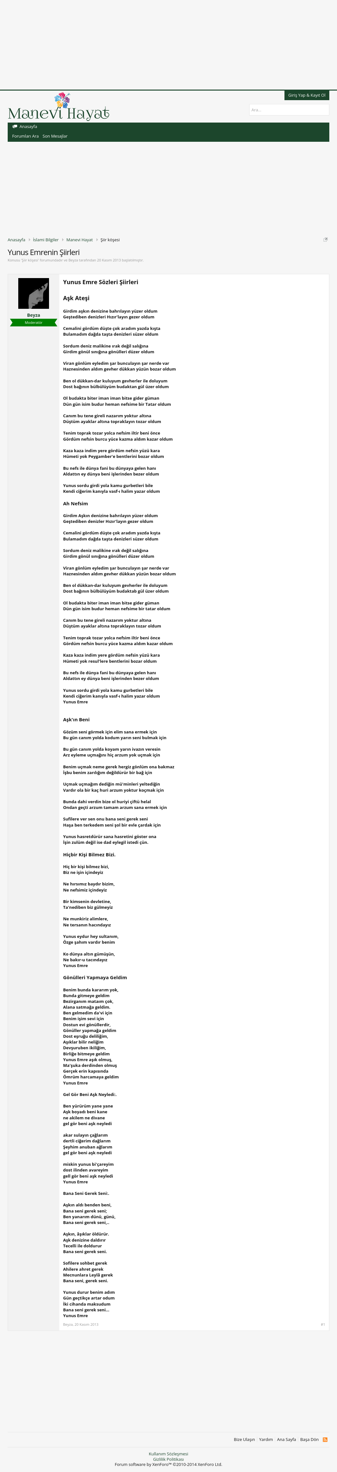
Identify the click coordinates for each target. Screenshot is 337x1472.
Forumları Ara (25, 136)
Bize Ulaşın (244, 1439)
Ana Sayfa (286, 1439)
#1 (323, 1324)
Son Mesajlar (55, 136)
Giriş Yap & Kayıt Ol (306, 95)
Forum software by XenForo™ (168, 1464)
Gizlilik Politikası (168, 1459)
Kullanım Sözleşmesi (168, 1454)
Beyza (73, 260)
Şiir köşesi (30, 260)
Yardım (266, 1439)
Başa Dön (309, 1439)
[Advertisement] (168, 45)
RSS (325, 1439)
